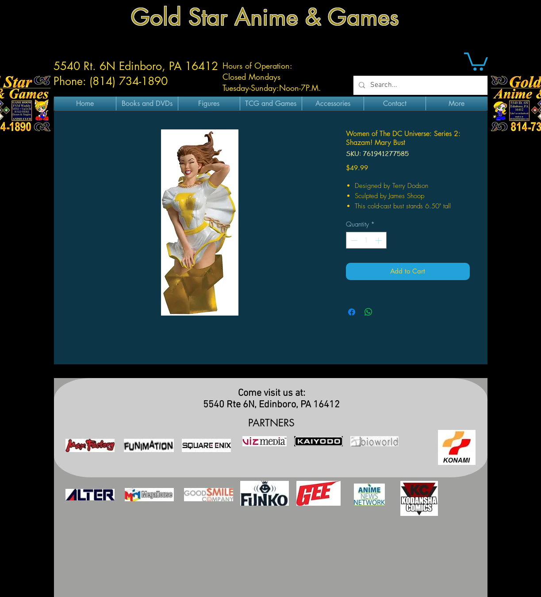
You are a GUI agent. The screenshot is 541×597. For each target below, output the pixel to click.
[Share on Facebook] (351, 312)
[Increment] (379, 240)
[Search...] (419, 85)
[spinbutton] (366, 240)
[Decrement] (353, 240)
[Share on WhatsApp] (368, 312)
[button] (476, 60)
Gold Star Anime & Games (265, 17)
